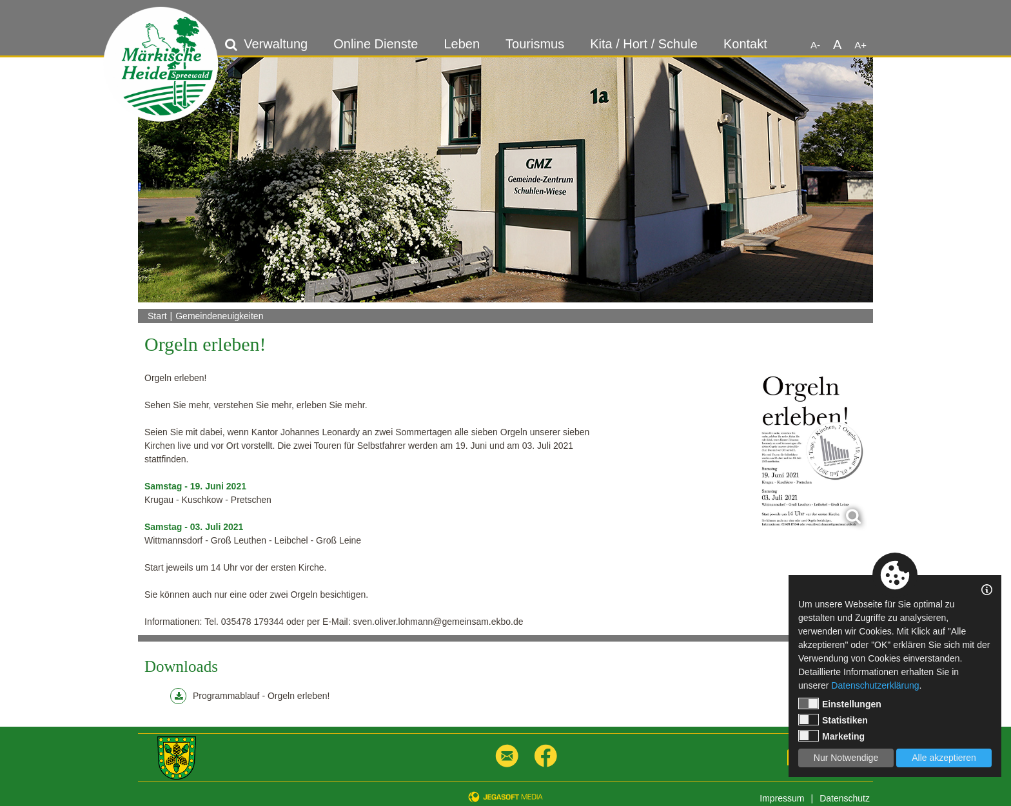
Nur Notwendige (846, 757)
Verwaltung (276, 44)
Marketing (831, 736)
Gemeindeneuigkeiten (219, 316)
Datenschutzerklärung (875, 685)
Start (157, 316)
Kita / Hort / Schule (644, 44)
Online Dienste (375, 44)
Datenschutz (845, 798)
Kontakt (745, 44)
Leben (462, 44)
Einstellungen (839, 703)
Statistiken (833, 719)
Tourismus (534, 44)
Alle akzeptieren (944, 757)
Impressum (782, 798)
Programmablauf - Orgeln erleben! (249, 696)
